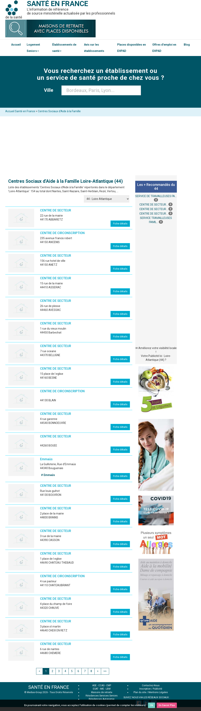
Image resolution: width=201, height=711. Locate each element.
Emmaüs (46, 459)
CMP (108, 685)
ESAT (95, 688)
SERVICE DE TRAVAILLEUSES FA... (156, 196)
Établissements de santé (64, 47)
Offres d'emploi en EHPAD (164, 47)
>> (105, 671)
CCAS (101, 685)
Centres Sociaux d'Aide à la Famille (59, 111)
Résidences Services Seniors (102, 695)
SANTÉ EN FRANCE (48, 687)
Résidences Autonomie (101, 699)
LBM (108, 688)
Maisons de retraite (101, 692)
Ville (50, 90)
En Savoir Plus (167, 705)
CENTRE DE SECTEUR (55, 210)
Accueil (16, 44)
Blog (187, 44)
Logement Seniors (33, 47)
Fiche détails (120, 223)
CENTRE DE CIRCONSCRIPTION (62, 233)
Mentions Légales (158, 692)
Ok (151, 705)
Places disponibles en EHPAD (131, 47)
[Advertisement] (100, 145)
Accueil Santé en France (20, 111)
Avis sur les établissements (94, 47)
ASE (94, 685)
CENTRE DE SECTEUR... (153, 204)
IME (102, 688)
